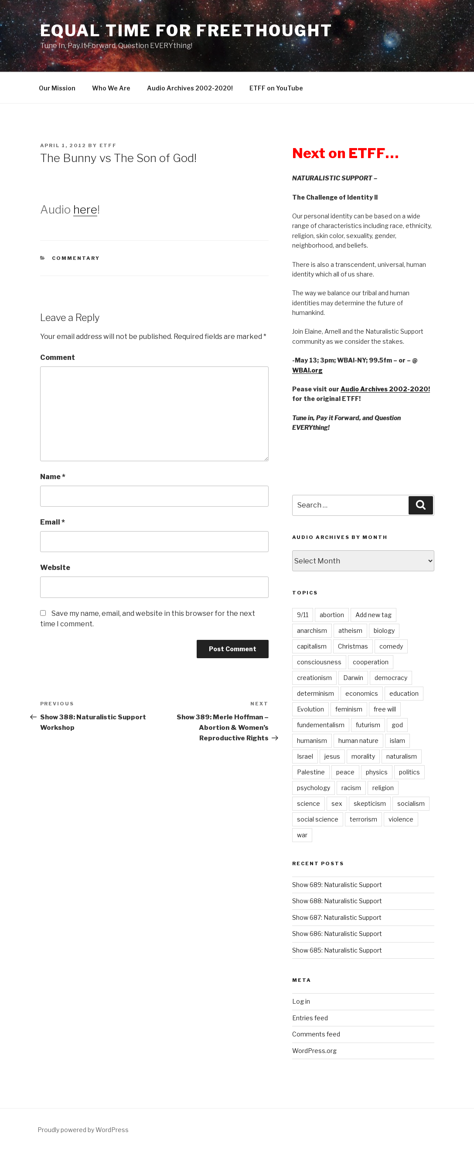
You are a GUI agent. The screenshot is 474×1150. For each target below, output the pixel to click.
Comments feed (316, 1034)
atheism (350, 630)
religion (383, 787)
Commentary (76, 258)
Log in (301, 1001)
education (404, 693)
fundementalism (320, 725)
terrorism (363, 819)
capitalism (312, 646)
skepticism (370, 803)
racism (351, 787)
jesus (332, 756)
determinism (315, 693)
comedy (391, 646)
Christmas (353, 646)
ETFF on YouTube (276, 88)
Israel (305, 756)
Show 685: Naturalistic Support (337, 950)
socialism (411, 803)
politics (409, 772)
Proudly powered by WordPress (83, 1129)
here (85, 209)
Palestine (311, 772)
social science (317, 819)
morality (363, 756)
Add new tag (373, 614)
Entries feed (310, 1018)
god (397, 725)
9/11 (302, 614)
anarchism (312, 630)
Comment (57, 357)
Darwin (353, 677)
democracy (391, 677)
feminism (348, 709)
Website (55, 567)
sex (336, 803)
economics (361, 693)
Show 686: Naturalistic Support (337, 933)
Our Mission (57, 88)
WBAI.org (307, 370)
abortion (332, 614)
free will (385, 709)
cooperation (371, 662)
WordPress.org (314, 1050)
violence (401, 819)
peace (345, 772)
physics (377, 772)
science (308, 803)
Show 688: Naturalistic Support (337, 901)
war (302, 835)
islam (397, 740)
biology (384, 630)
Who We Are (111, 88)
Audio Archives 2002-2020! (190, 88)
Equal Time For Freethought (186, 30)
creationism (314, 677)
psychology (313, 787)
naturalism (401, 756)
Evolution (310, 709)
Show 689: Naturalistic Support (337, 884)
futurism (368, 725)
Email (52, 522)
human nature (358, 740)
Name (52, 477)
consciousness (319, 662)
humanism (312, 740)
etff (108, 145)
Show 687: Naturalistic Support (337, 917)
